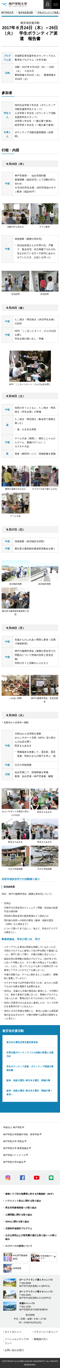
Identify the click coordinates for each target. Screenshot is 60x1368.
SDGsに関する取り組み (17, 1221)
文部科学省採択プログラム (18, 1228)
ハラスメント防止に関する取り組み (23, 1200)
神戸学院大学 (7, 12)
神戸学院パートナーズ (14, 1155)
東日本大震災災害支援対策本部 (22, 1042)
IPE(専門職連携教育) (15, 1257)
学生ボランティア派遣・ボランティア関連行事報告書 (29, 1068)
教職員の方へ (41, 1339)
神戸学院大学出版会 (13, 1162)
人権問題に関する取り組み (18, 1214)
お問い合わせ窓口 (14, 1350)
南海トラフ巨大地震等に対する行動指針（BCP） (30, 1194)
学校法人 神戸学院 (12, 1127)
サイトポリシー (13, 1332)
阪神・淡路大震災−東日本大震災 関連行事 (28, 1080)
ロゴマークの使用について (18, 1246)
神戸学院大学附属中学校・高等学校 (21, 1134)
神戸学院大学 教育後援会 (15, 1148)
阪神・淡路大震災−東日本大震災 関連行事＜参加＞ (29, 1092)
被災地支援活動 (25, 12)
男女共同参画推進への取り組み (21, 1207)
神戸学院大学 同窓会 (13, 1141)
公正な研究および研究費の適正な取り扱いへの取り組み (31, 1237)
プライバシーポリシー (46, 1332)
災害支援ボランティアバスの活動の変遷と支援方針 (29, 1054)
